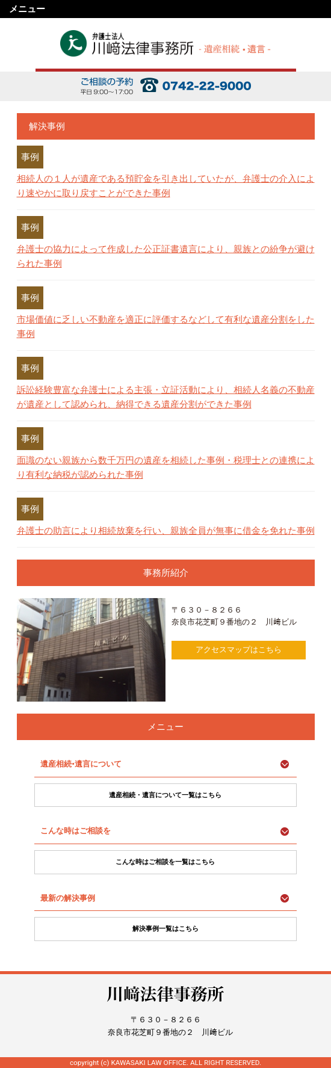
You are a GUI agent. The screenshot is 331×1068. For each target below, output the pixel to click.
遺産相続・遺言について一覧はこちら (165, 795)
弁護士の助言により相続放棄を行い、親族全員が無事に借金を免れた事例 (166, 530)
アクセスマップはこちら (239, 649)
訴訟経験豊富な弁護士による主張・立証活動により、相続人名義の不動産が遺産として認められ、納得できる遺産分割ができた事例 (166, 397)
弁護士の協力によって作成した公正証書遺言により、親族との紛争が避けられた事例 (166, 256)
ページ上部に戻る (317, 970)
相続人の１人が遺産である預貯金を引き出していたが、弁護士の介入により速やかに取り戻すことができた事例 (166, 186)
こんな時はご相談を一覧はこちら (165, 862)
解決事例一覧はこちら (165, 929)
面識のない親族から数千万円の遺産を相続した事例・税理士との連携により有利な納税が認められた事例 (166, 467)
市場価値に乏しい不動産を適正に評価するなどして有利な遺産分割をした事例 (166, 326)
